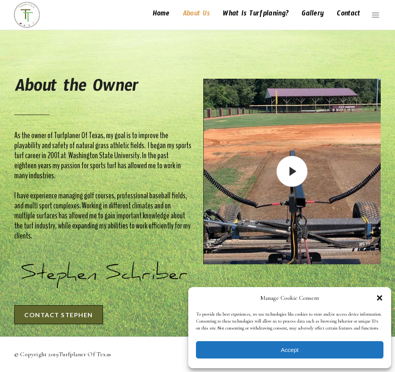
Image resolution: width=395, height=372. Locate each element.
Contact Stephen (60, 314)
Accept (290, 350)
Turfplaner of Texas (85, 354)
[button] (379, 298)
